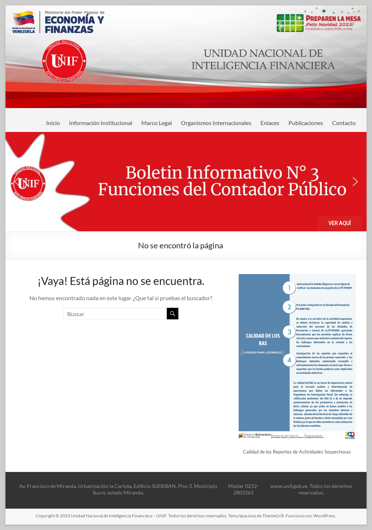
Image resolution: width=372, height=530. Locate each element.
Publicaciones (305, 122)
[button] (185, 181)
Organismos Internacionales (216, 122)
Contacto (344, 122)
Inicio (53, 122)
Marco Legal (156, 122)
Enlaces (269, 122)
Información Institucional (100, 122)
